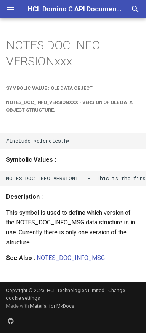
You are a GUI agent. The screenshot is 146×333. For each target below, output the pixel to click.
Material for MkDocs (52, 306)
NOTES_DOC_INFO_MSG (71, 258)
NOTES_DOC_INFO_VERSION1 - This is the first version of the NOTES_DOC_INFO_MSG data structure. (76, 178)
